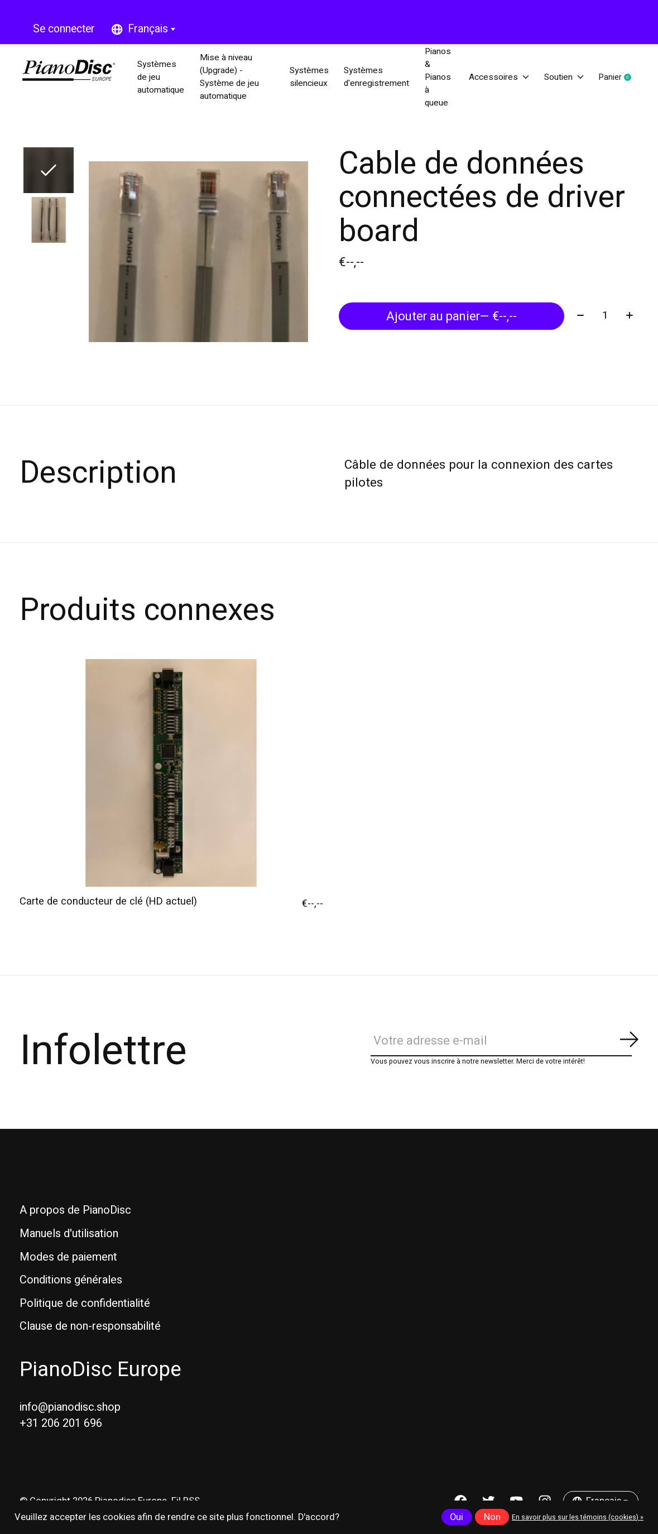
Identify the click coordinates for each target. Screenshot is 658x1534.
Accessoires (504, 78)
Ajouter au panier (451, 317)
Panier (635, 78)
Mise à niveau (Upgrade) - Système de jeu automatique (236, 78)
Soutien (573, 78)
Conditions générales (71, 1283)
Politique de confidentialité (85, 1305)
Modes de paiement (68, 1259)
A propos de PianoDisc (75, 1213)
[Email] (504, 1043)
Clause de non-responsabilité (90, 1329)
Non (492, 1517)
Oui (456, 1517)
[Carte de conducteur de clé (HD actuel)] (171, 775)
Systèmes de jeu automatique (166, 78)
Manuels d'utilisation (69, 1236)
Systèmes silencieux (301, 78)
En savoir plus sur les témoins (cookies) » (577, 1517)
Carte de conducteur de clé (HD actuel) (108, 903)
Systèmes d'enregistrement (374, 78)
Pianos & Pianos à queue (441, 78)
